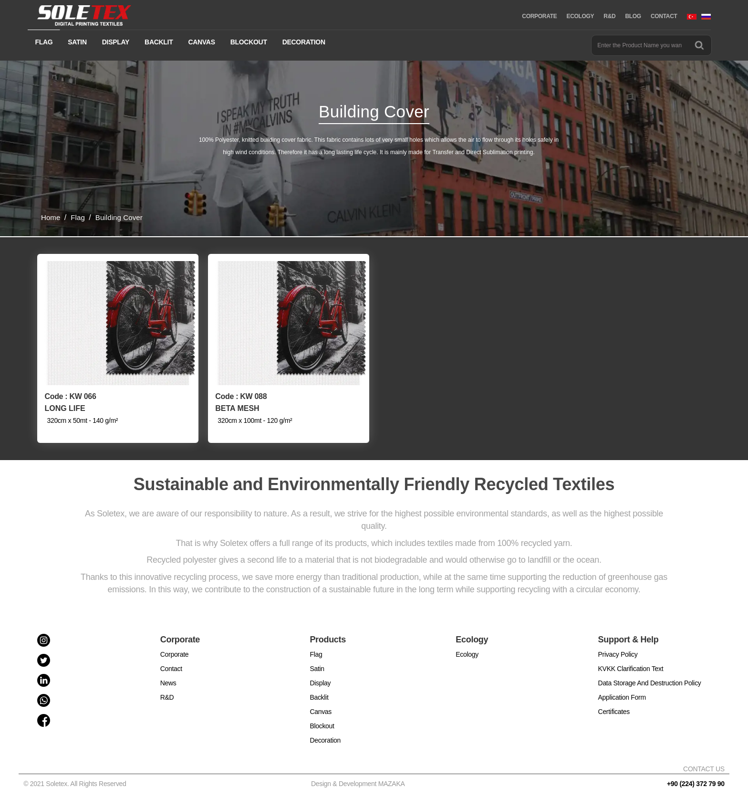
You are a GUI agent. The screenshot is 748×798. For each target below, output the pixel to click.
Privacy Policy (618, 654)
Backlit (319, 697)
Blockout (322, 726)
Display (320, 683)
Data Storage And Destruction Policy (649, 683)
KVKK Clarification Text (631, 668)
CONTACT (664, 16)
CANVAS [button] (201, 42)
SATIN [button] (77, 42)
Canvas (321, 711)
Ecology (467, 654)
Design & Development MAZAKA (358, 784)
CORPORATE (539, 16)
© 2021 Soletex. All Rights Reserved (76, 784)
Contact (171, 668)
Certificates (614, 711)
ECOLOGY (580, 16)
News (168, 683)
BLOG (633, 16)
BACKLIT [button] (159, 42)
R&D (609, 16)
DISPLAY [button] (115, 42)
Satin (317, 668)
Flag (316, 654)
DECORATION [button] (303, 42)
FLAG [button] (43, 42)
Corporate (174, 654)
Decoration (325, 740)
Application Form (622, 697)
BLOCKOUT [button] (248, 42)
